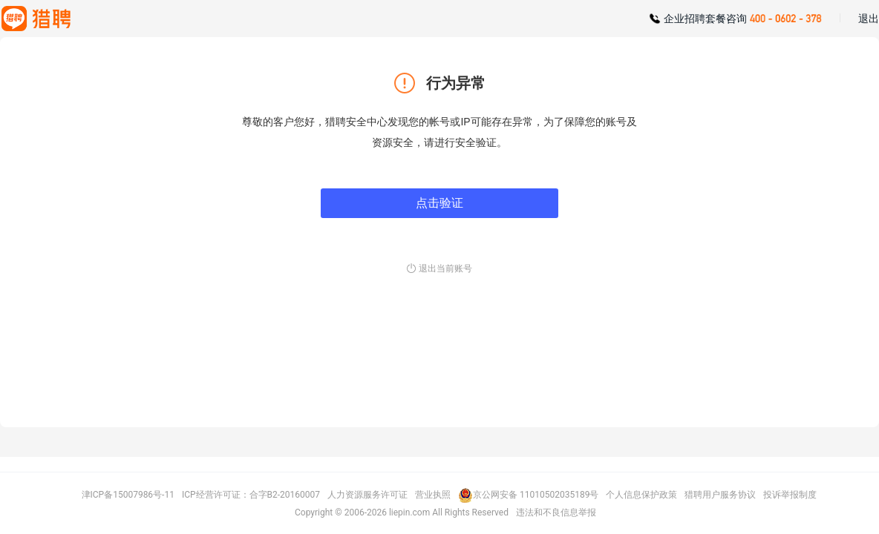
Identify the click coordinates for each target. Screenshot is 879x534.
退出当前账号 (445, 268)
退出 (868, 18)
